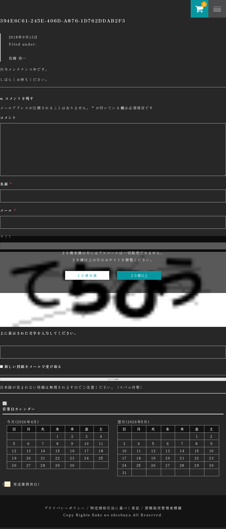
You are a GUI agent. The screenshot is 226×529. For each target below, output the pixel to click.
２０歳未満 (87, 275)
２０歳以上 (139, 275)
